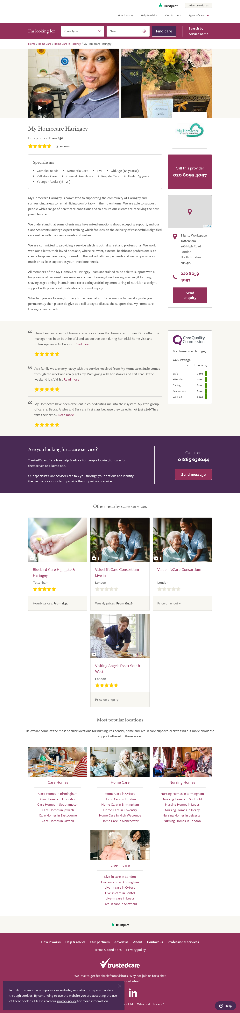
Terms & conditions (108, 949)
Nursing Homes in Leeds (182, 804)
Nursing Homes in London (182, 820)
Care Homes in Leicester (57, 798)
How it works (125, 15)
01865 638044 (193, 459)
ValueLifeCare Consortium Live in (117, 572)
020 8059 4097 (190, 174)
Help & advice (75, 941)
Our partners (100, 941)
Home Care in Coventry (120, 809)
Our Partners (173, 15)
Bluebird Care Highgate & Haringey (54, 572)
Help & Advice (149, 15)
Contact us (155, 941)
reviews (63, 146)
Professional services (183, 941)
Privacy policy (136, 949)
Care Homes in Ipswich (58, 809)
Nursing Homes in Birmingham (182, 793)
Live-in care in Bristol (120, 892)
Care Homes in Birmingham (57, 793)
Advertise (121, 941)
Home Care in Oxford (120, 793)
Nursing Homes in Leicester (182, 815)
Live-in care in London (120, 876)
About (137, 941)
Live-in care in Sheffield (120, 903)
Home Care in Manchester (120, 820)
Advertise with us (198, 5)
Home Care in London (120, 798)
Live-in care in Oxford (120, 887)
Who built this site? (150, 1004)
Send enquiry (189, 295)
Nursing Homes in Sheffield (182, 798)
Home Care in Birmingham (120, 804)
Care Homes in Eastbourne (58, 815)
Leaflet (207, 226)
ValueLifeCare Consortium (179, 569)
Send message (193, 474)
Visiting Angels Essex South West (117, 668)
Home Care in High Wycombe (120, 815)
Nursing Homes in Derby (182, 809)
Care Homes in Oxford (58, 820)
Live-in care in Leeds (120, 898)
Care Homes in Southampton (57, 804)
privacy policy (66, 1000)
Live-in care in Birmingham (120, 881)
